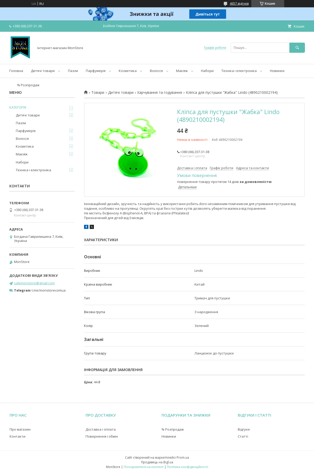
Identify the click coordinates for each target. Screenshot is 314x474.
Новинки (277, 70)
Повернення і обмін (102, 436)
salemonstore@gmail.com (34, 283)
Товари (97, 92)
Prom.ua (183, 457)
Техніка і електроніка (239, 70)
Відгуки (244, 429)
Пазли (73, 70)
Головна (16, 70)
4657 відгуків (239, 3)
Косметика (128, 70)
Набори (207, 70)
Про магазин (20, 429)
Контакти (17, 436)
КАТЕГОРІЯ (17, 107)
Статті (243, 436)
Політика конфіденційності (187, 467)
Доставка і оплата (101, 429)
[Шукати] (297, 48)
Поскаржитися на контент (144, 467)
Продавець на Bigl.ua (157, 462)
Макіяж (182, 70)
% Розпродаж (28, 85)
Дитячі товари (43, 70)
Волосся (156, 70)
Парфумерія (96, 70)
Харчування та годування (159, 92)
